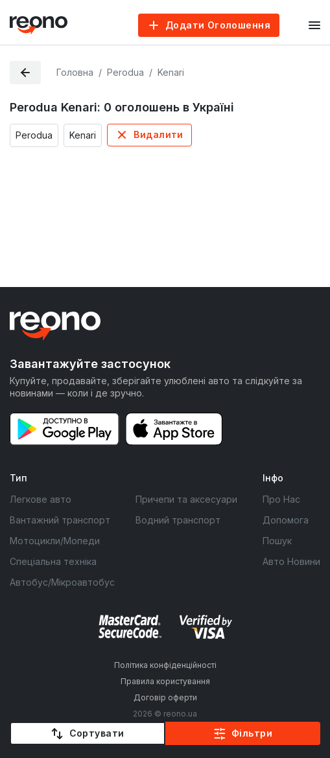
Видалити (158, 134)
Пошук (277, 540)
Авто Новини (291, 561)
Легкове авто (40, 499)
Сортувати (96, 733)
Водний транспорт (178, 519)
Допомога (286, 519)
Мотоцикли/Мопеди (55, 540)
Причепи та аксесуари (186, 499)
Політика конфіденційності (165, 665)
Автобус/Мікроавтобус (62, 582)
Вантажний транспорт (60, 519)
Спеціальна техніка (53, 561)
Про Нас (281, 499)
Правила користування (165, 681)
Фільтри (251, 733)
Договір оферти (165, 697)
